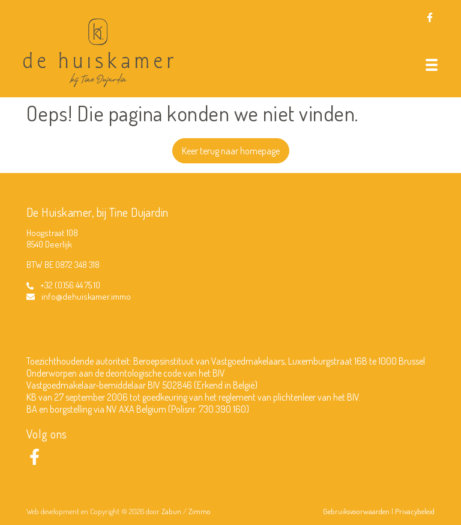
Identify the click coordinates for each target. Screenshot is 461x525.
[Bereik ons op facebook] (34, 461)
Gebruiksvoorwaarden (357, 511)
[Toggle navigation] (432, 65)
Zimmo (199, 511)
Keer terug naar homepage (231, 151)
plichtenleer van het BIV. (317, 397)
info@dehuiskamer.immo (86, 296)
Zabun (171, 511)
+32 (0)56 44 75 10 (70, 285)
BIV (218, 373)
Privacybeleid (415, 511)
